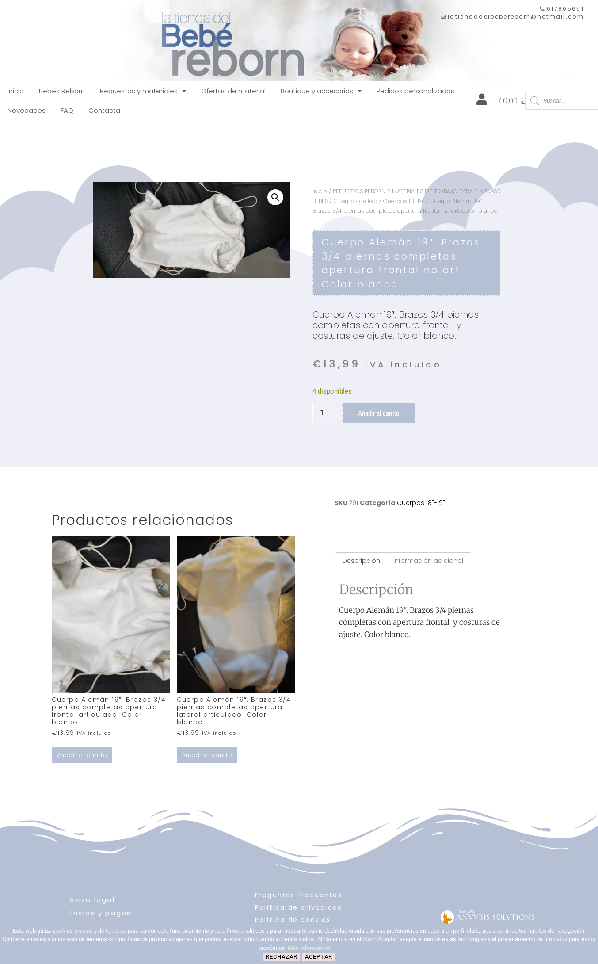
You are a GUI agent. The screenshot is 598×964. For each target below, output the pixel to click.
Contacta (104, 110)
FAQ (67, 110)
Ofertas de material (233, 91)
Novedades (27, 110)
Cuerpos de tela (355, 201)
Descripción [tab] (361, 560)
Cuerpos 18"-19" (403, 201)
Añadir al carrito (378, 413)
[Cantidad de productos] (325, 413)
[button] (275, 197)
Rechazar (281, 956)
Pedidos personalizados (415, 91)
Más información (309, 948)
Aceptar (318, 956)
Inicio (16, 91)
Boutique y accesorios (321, 91)
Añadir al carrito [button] (82, 755)
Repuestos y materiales (143, 91)
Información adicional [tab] (428, 560)
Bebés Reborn (62, 91)
